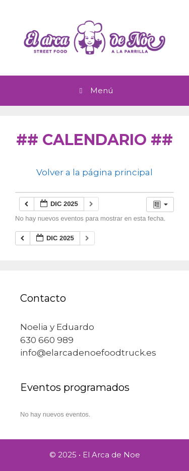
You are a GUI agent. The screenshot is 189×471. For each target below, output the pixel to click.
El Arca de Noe (111, 454)
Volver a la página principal (94, 172)
